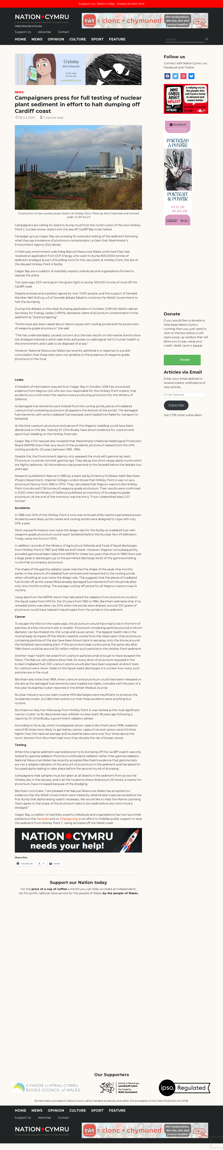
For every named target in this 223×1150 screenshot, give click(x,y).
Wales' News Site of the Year (28, 25)
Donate (185, 359)
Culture (77, 39)
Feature (117, 39)
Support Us (23, 32)
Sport (97, 39)
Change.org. (69, 819)
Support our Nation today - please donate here (111, 3)
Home (20, 39)
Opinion (56, 39)
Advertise (44, 32)
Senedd (42, 819)
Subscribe (176, 405)
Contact (63, 32)
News (37, 39)
